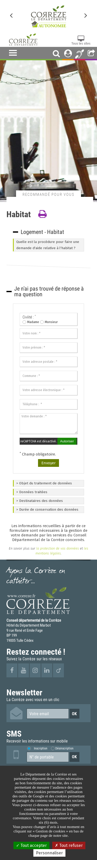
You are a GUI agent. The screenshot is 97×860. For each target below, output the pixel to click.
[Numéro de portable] (48, 757)
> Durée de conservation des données (47, 509)
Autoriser (67, 441)
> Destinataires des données (39, 501)
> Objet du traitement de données (44, 483)
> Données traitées (31, 492)
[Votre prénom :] (48, 347)
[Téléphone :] (48, 404)
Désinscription (64, 748)
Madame (33, 322)
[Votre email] (48, 714)
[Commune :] (48, 376)
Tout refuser (69, 845)
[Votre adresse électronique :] (48, 390)
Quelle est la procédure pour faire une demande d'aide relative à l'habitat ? (47, 245)
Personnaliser (49, 852)
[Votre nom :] (48, 333)
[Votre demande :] (48, 423)
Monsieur (51, 322)
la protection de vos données (57, 548)
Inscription (40, 748)
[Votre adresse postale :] (48, 362)
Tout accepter (31, 845)
